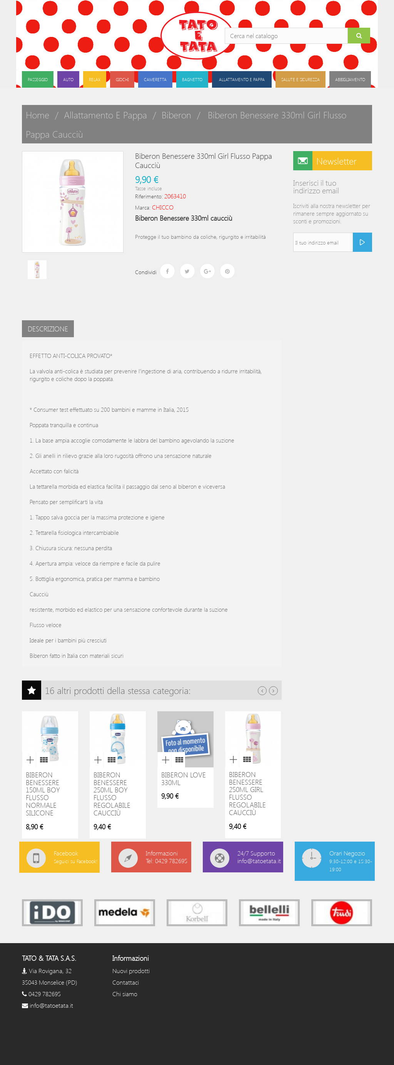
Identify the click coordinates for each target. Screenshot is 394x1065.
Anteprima (29, 759)
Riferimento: (149, 196)
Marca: (142, 207)
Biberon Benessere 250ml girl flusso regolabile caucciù (247, 793)
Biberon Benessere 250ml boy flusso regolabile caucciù (111, 793)
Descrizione (48, 328)
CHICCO (163, 207)
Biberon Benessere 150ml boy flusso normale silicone (43, 793)
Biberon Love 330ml (183, 778)
